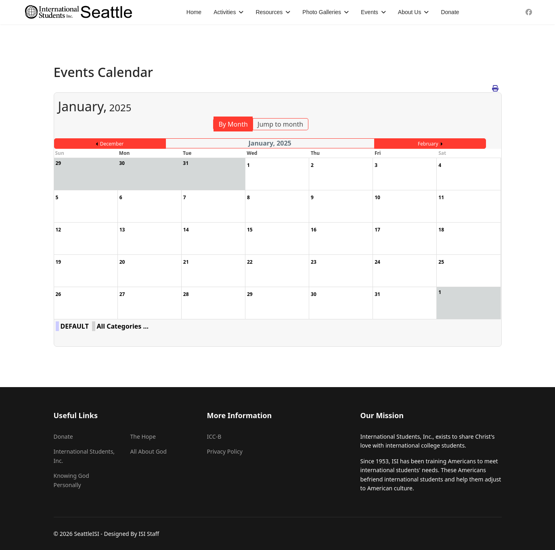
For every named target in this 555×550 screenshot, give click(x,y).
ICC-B (214, 436)
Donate (450, 12)
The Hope (143, 436)
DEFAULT (75, 326)
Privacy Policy (225, 451)
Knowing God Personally (71, 480)
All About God (148, 451)
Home (193, 12)
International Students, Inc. (84, 456)
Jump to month (280, 124)
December (112, 143)
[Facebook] (529, 12)
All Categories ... (123, 326)
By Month (232, 124)
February (428, 143)
